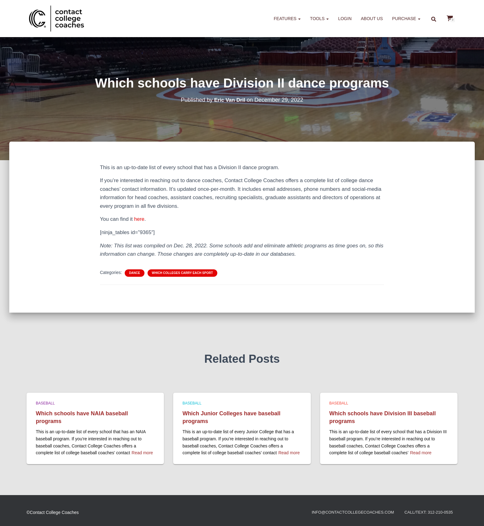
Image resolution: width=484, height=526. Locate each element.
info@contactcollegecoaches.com (346, 512)
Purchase (406, 18)
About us (372, 18)
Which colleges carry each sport (182, 272)
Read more (142, 452)
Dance (134, 272)
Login (345, 18)
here (139, 219)
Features (287, 18)
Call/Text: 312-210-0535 (427, 512)
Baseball (45, 403)
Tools (319, 18)
